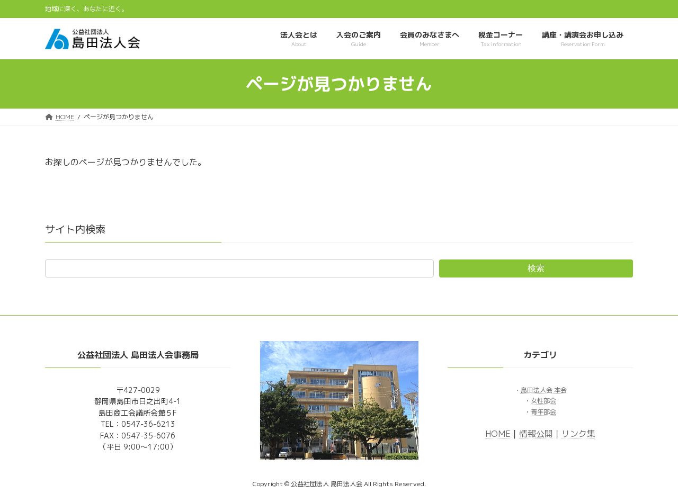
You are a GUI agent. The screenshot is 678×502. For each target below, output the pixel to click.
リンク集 (578, 433)
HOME (498, 433)
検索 (536, 268)
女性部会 (543, 400)
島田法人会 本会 (544, 390)
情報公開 (536, 433)
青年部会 (543, 411)
